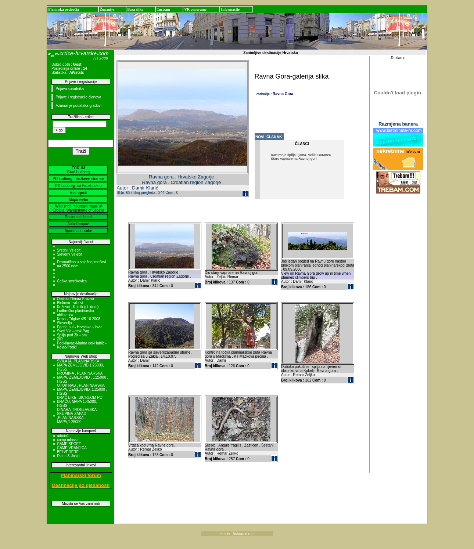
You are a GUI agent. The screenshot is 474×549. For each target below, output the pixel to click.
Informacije (230, 9)
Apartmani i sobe (78, 231)
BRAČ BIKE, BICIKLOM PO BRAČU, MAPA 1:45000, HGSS (80, 402)
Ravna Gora (283, 94)
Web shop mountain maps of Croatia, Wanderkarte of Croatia (78, 208)
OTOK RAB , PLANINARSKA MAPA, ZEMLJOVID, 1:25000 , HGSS (82, 389)
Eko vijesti (78, 193)
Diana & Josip (68, 456)
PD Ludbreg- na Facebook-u (78, 186)
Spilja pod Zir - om (72, 335)
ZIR (60, 339)
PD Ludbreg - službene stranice (78, 179)
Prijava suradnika (69, 89)
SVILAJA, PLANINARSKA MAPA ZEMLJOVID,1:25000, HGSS (80, 365)
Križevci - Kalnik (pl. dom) (77, 307)
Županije (107, 9)
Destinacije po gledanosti (81, 485)
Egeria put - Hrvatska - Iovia (80, 327)
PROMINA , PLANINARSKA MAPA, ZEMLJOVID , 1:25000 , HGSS (82, 377)
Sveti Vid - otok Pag (73, 331)
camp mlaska (68, 440)
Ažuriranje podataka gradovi (78, 106)
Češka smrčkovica (72, 281)
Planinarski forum (81, 475)
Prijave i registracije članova (78, 97)
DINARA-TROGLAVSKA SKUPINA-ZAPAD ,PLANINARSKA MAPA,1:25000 (77, 416)
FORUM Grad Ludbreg (78, 170)
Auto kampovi (78, 224)
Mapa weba (78, 200)
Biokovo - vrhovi (70, 303)
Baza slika (135, 9)
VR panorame (195, 9)
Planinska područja (63, 9)
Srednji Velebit (68, 250)
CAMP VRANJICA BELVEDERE (71, 450)
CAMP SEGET (69, 444)
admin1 (63, 436)
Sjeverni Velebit (69, 254)
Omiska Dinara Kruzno (75, 299)
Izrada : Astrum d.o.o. (236, 534)
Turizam (163, 9)
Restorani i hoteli (78, 217)
